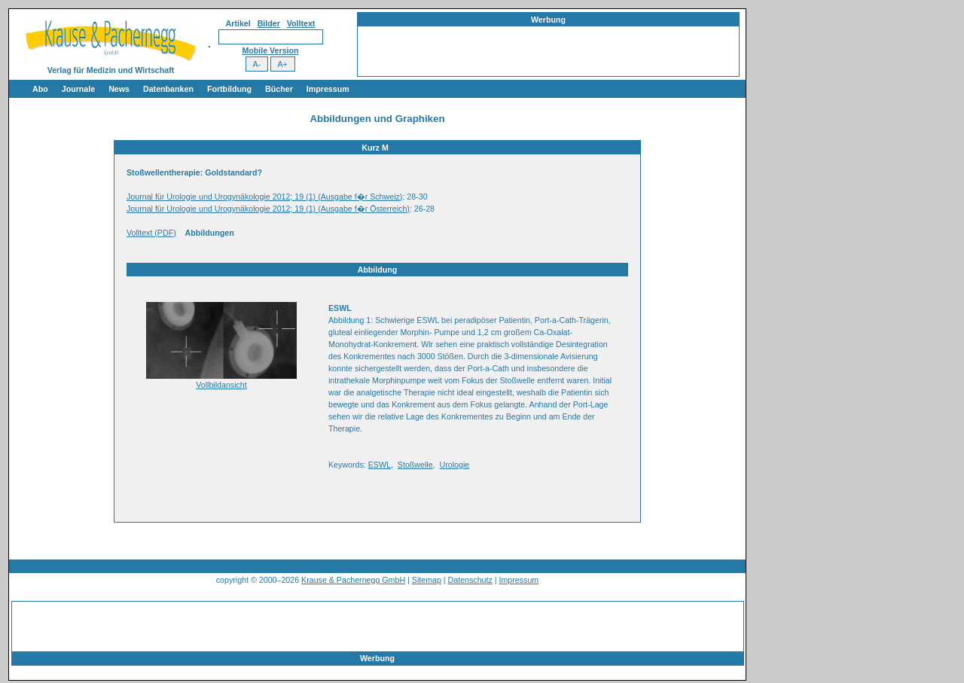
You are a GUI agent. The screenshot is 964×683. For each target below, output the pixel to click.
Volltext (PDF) (151, 232)
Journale (78, 88)
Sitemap (426, 579)
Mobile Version (270, 50)
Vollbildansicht (221, 384)
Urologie (455, 464)
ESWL (379, 464)
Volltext (301, 23)
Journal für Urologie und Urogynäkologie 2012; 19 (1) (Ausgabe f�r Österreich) (268, 208)
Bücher (279, 88)
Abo (40, 88)
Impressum (328, 88)
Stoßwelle (415, 464)
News (119, 88)
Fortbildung (229, 88)
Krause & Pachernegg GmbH (353, 579)
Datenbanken (168, 88)
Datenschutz (470, 579)
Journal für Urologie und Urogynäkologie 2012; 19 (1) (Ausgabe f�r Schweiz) (264, 196)
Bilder (269, 23)
